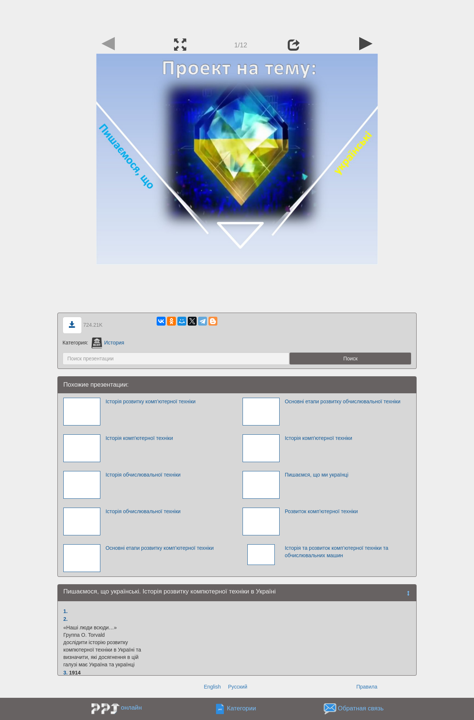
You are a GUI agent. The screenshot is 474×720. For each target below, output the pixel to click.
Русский (237, 687)
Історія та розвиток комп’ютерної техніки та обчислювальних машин (336, 551)
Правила (366, 687)
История (107, 343)
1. (65, 611)
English (212, 687)
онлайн (131, 707)
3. (65, 673)
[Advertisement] (237, 16)
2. (65, 619)
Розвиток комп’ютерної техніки (321, 511)
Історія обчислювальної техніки (143, 475)
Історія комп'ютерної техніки (139, 438)
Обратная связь (361, 708)
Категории (241, 708)
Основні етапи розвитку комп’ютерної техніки (160, 548)
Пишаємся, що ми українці (316, 475)
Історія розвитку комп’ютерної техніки (151, 401)
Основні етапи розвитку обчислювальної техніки (342, 401)
